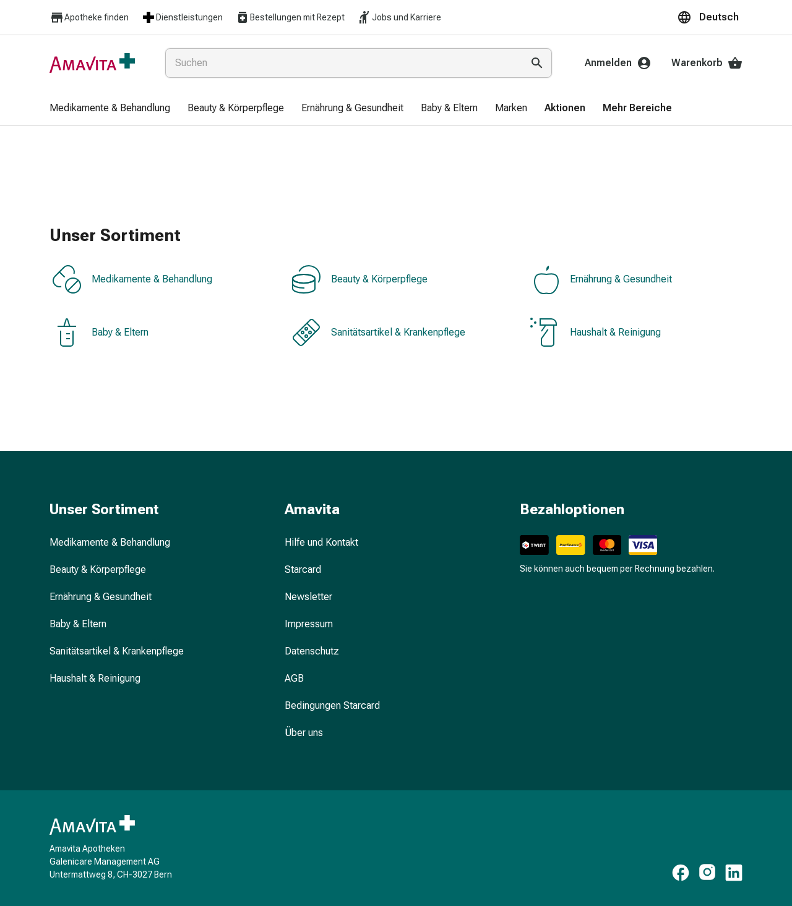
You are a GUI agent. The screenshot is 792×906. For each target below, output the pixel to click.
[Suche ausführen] (537, 63)
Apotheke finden (89, 17)
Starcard (303, 569)
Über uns (304, 733)
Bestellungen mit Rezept (290, 17)
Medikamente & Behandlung (132, 279)
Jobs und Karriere (399, 17)
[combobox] (341, 63)
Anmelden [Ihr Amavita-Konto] (618, 63)
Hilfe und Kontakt (321, 542)
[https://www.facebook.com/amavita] (680, 872)
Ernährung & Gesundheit (601, 279)
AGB (294, 678)
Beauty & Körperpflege (359, 279)
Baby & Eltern (100, 332)
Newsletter (308, 597)
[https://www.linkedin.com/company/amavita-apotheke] (733, 872)
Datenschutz (312, 651)
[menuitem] (110, 108)
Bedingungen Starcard (332, 705)
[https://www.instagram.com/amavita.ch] (707, 872)
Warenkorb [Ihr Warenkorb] (706, 63)
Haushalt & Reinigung (595, 332)
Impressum (309, 624)
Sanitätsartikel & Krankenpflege (378, 332)
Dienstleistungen (182, 17)
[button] (709, 17)
